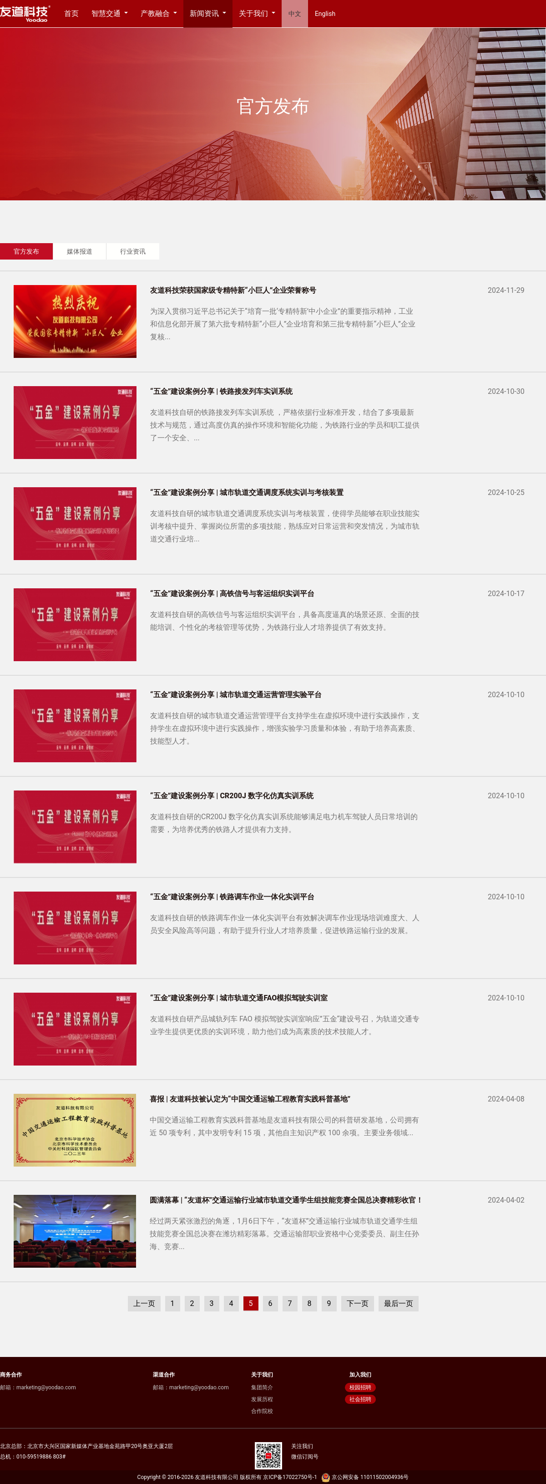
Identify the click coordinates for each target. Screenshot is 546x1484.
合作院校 (262, 1411)
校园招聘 (360, 1387)
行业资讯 (133, 251)
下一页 (358, 1303)
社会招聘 (360, 1399)
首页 (71, 13)
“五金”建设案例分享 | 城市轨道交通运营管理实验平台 (236, 694)
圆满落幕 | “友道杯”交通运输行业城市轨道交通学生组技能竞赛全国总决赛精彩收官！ (286, 1200)
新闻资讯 (205, 13)
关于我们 (254, 13)
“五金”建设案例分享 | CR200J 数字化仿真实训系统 (231, 795)
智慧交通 (106, 13)
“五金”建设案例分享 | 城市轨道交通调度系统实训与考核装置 (247, 492)
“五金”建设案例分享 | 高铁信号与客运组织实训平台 (232, 593)
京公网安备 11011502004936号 (364, 1477)
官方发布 (26, 251)
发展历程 (262, 1399)
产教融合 (156, 13)
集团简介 (262, 1387)
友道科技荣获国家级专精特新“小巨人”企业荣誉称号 (233, 290)
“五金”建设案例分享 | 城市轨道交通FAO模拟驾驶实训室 (239, 998)
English (325, 13)
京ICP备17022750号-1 (290, 1477)
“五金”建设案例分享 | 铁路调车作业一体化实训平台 (232, 896)
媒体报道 (79, 251)
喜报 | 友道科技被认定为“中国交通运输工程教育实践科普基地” (250, 1099)
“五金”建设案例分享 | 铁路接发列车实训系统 (221, 391)
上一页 (144, 1303)
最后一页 (398, 1303)
